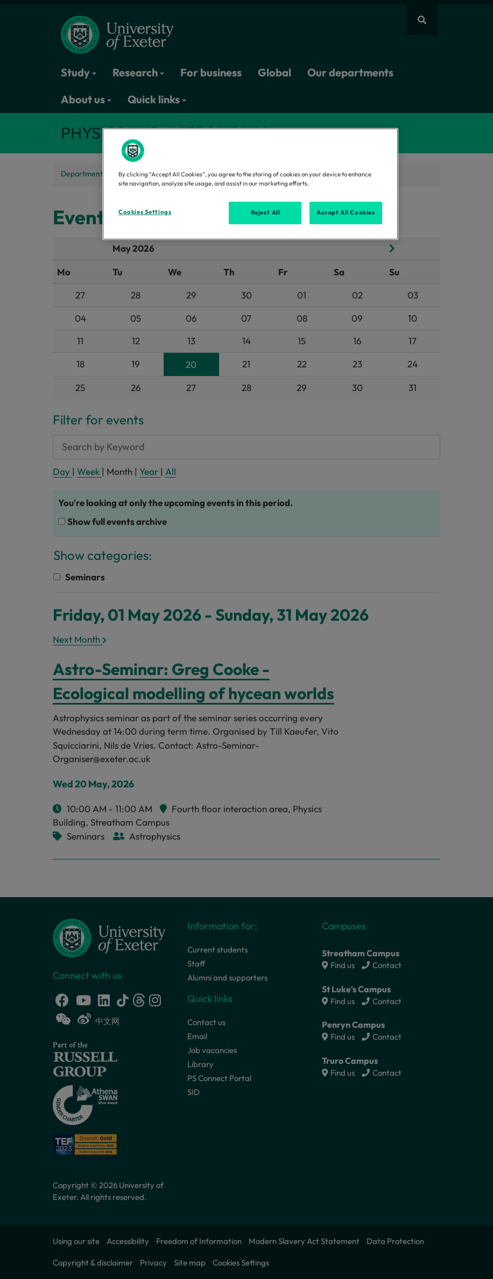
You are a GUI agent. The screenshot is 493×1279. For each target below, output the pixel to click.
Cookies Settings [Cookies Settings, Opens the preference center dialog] (144, 212)
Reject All (265, 212)
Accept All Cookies (345, 212)
